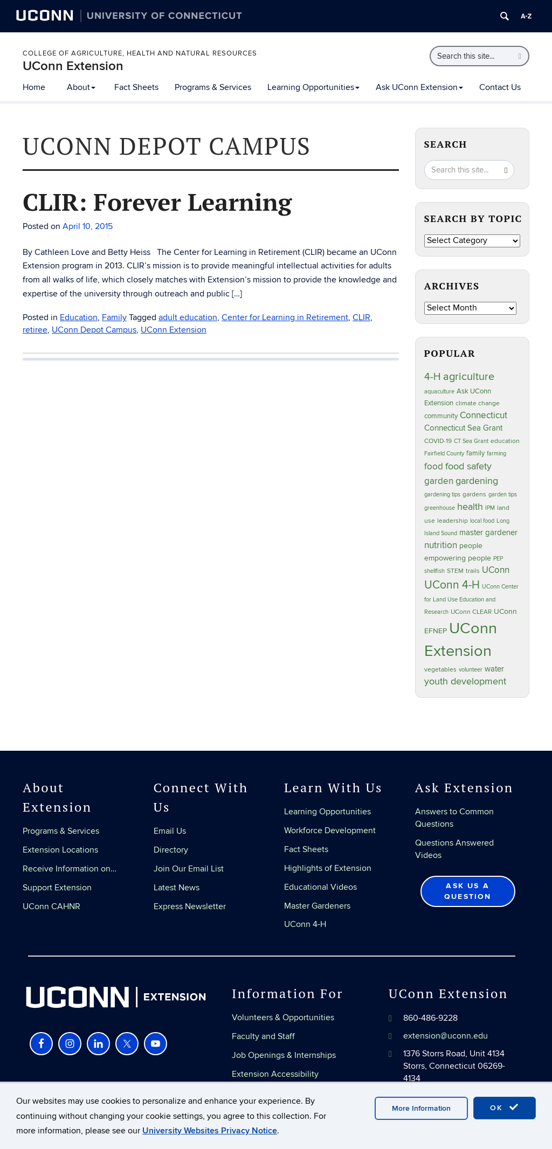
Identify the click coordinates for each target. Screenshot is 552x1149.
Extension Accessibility (275, 1074)
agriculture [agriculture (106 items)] (468, 376)
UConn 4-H (305, 924)
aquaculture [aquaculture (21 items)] (439, 391)
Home (34, 87)
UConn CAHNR (51, 906)
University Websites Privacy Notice (209, 1130)
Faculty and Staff (263, 1036)
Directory (171, 850)
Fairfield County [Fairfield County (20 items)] (444, 453)
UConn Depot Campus (94, 329)
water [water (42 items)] (494, 669)
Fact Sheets (136, 87)
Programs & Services (213, 87)
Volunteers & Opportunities (283, 1017)
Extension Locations (60, 850)
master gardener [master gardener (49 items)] (488, 533)
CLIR (361, 317)
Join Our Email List (189, 868)
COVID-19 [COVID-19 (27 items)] (438, 441)
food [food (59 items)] (433, 466)
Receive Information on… (69, 868)
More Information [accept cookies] (421, 1108)
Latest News (176, 887)
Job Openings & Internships (284, 1055)
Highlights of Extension (327, 868)
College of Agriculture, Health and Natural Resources (140, 53)
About (81, 87)
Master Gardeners (317, 906)
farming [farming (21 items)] (496, 453)
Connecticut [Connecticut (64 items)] (483, 415)
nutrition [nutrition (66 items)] (440, 545)
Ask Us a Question (468, 891)
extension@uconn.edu (445, 1035)
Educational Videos (320, 887)
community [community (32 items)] (441, 416)
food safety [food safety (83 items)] (468, 466)
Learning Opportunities (313, 87)
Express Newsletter (190, 906)
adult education (187, 317)
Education (79, 317)
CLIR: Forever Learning (157, 201)
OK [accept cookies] (504, 1107)
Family (114, 317)
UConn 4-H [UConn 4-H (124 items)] (452, 585)
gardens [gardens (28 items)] (474, 494)
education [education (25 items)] (505, 441)
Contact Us (500, 87)
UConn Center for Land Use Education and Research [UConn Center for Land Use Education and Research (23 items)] (471, 599)
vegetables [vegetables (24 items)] (440, 669)
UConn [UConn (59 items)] (495, 570)
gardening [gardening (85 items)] (477, 481)
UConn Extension (73, 66)
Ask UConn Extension (419, 87)
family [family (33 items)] (475, 453)
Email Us (170, 831)
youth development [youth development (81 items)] (465, 681)
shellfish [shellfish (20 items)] (434, 570)
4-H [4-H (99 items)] (432, 376)
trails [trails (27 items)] (473, 571)
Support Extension (57, 887)
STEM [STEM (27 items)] (455, 571)
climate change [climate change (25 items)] (478, 403)
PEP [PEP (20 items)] (498, 558)
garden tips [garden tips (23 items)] (502, 494)
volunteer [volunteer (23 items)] (470, 669)
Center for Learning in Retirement (285, 317)
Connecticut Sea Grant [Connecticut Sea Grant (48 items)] (463, 428)
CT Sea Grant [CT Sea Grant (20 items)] (471, 441)
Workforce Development (330, 830)
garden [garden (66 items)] (438, 481)
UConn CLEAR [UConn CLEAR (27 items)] (471, 612)
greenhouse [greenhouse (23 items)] (439, 507)
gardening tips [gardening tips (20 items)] (442, 494)
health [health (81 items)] (470, 507)
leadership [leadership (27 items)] (452, 521)
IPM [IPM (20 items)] (490, 507)
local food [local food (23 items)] (482, 520)
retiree (35, 329)
